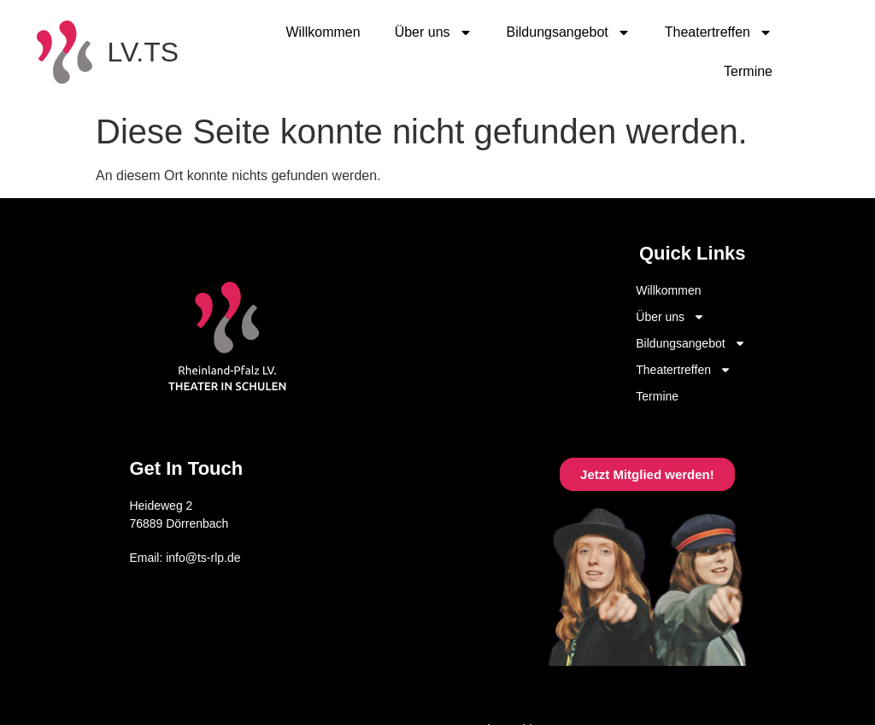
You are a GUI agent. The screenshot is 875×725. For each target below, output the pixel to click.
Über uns (434, 32)
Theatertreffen (718, 32)
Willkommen (323, 32)
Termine (748, 71)
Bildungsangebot (569, 32)
